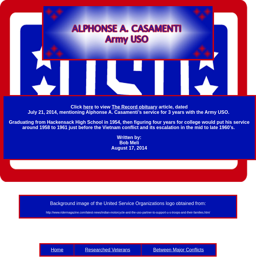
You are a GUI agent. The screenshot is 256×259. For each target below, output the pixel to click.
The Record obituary (134, 106)
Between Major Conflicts (178, 249)
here (88, 106)
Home (57, 249)
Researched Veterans (107, 249)
